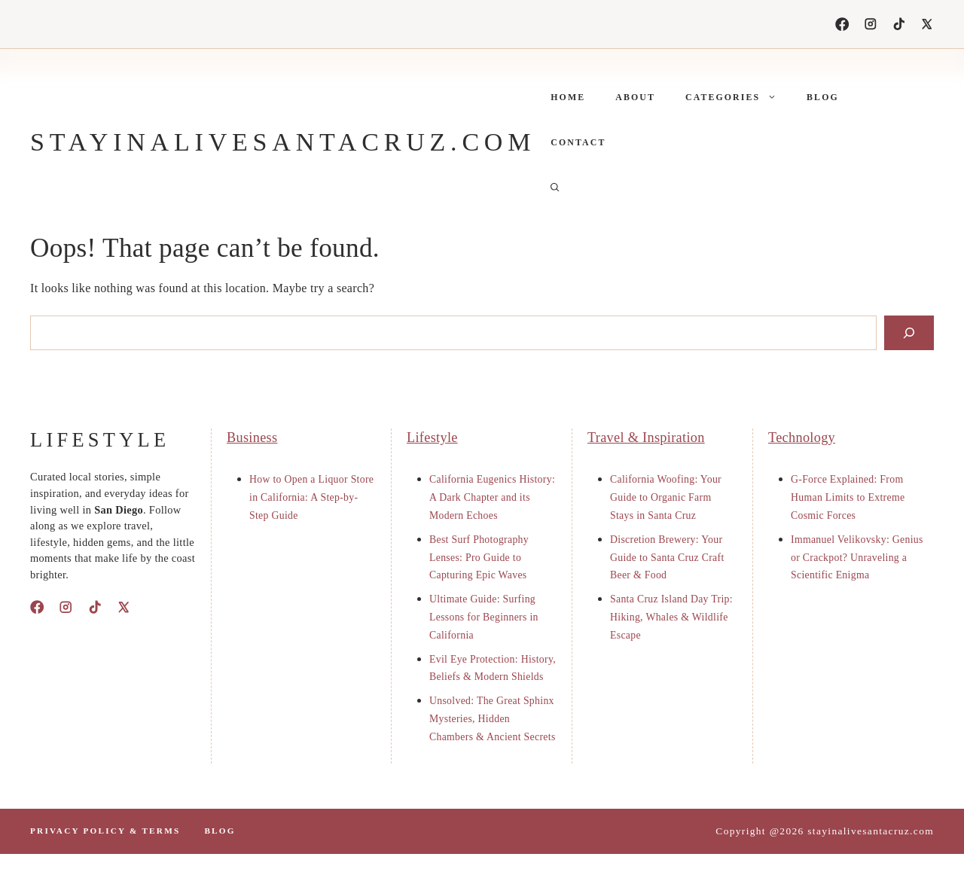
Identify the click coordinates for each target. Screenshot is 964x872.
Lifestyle (432, 437)
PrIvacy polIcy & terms (105, 830)
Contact (578, 142)
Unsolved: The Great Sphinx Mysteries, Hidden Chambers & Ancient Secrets (492, 718)
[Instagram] (870, 24)
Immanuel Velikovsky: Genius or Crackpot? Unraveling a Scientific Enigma (857, 557)
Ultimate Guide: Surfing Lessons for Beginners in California (483, 617)
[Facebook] (842, 24)
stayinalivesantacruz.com (282, 142)
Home (568, 97)
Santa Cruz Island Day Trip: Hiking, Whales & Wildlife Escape (671, 617)
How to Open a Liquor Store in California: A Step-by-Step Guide (311, 497)
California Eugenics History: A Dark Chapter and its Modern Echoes (492, 497)
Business (252, 437)
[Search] (909, 333)
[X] (927, 24)
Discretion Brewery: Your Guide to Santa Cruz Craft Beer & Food (667, 557)
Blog (823, 97)
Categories (738, 97)
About (635, 97)
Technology (801, 437)
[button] (555, 187)
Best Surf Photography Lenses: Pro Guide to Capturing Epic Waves (479, 557)
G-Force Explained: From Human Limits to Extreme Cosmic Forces (848, 497)
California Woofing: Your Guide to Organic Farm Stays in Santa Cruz (665, 497)
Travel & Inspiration (646, 437)
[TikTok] (899, 24)
